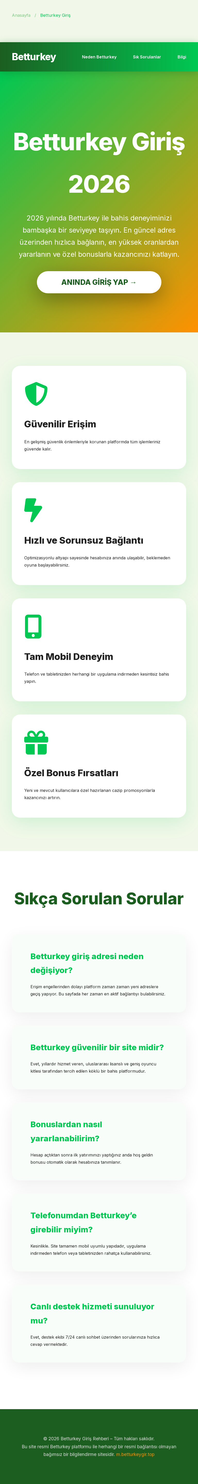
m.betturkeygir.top (135, 1454)
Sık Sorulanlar (147, 56)
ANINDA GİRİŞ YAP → (99, 282)
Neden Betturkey (99, 56)
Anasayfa (21, 15)
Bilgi (182, 56)
